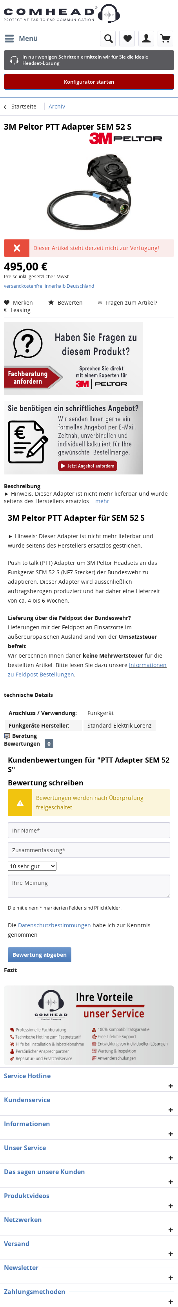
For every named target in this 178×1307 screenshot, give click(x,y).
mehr (101, 501)
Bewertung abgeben (40, 954)
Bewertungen (22, 743)
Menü (21, 37)
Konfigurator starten (89, 81)
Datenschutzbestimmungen (54, 925)
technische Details (28, 695)
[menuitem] (21, 38)
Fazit (10, 970)
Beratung (24, 735)
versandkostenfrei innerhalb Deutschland (49, 286)
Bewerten (66, 302)
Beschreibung (22, 486)
